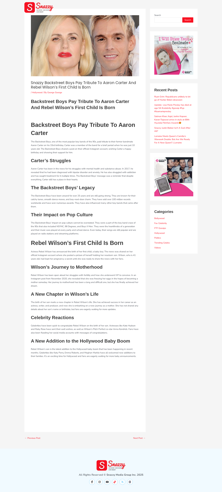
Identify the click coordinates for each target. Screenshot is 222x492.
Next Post (139, 438)
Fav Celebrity (160, 223)
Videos (157, 247)
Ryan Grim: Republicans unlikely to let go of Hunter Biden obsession (172, 98)
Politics (157, 237)
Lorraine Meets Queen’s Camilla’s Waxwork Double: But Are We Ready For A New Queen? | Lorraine (172, 139)
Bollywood (159, 218)
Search (157, 15)
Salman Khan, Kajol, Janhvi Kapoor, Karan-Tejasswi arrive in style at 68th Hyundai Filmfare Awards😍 (172, 119)
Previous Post (33, 438)
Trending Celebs (162, 242)
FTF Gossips (160, 228)
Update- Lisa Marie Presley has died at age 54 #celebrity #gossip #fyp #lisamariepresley (173, 108)
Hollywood (37, 92)
